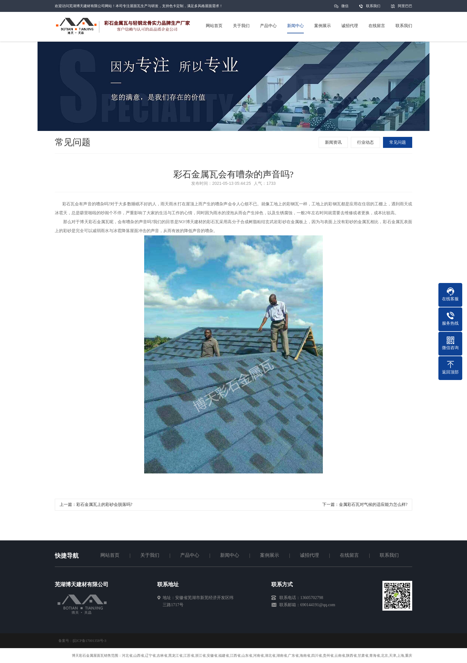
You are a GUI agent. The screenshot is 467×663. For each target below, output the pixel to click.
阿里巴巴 (405, 6)
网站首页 (109, 555)
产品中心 (189, 555)
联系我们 (373, 6)
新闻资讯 (333, 142)
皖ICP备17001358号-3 (89, 641)
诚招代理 (309, 555)
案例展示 (269, 555)
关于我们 (149, 555)
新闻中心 (229, 555)
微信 (344, 8)
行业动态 (365, 142)
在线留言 (349, 555)
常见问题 (397, 142)
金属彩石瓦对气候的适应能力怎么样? (373, 504)
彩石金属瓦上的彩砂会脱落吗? (104, 504)
